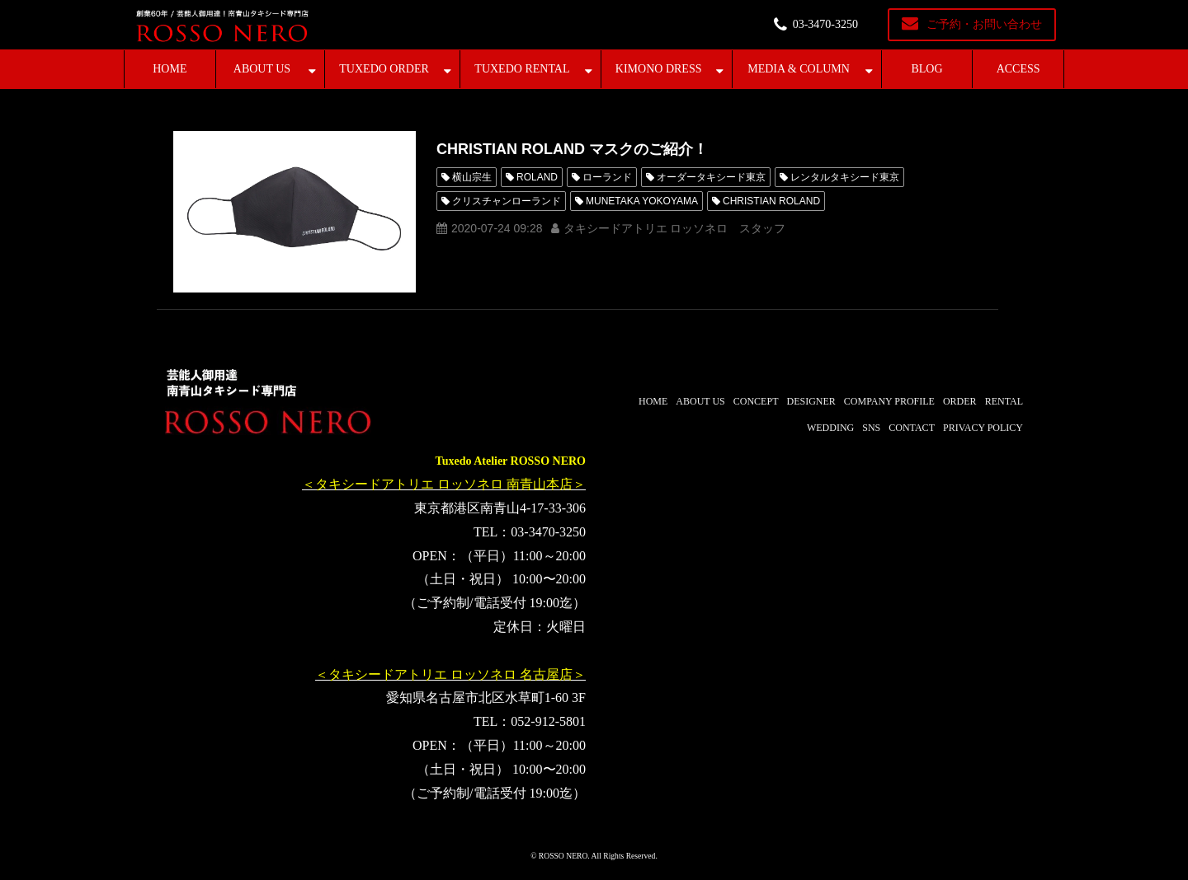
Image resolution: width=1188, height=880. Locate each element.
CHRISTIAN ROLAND (771, 201)
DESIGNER (810, 401)
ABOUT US (261, 69)
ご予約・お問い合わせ (984, 24)
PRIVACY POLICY (983, 428)
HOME (169, 69)
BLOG (926, 69)
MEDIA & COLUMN (798, 69)
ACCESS (1018, 69)
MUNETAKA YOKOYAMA (642, 201)
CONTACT (912, 428)
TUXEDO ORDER (384, 69)
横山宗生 (472, 177)
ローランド (607, 177)
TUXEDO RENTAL (521, 69)
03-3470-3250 (825, 24)
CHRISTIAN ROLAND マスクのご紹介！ (572, 149)
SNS (871, 428)
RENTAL (1004, 401)
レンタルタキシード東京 (844, 177)
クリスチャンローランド (506, 201)
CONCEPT (756, 401)
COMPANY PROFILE (889, 401)
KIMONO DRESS (658, 69)
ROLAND (537, 177)
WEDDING (830, 428)
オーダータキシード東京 (711, 177)
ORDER (960, 401)
